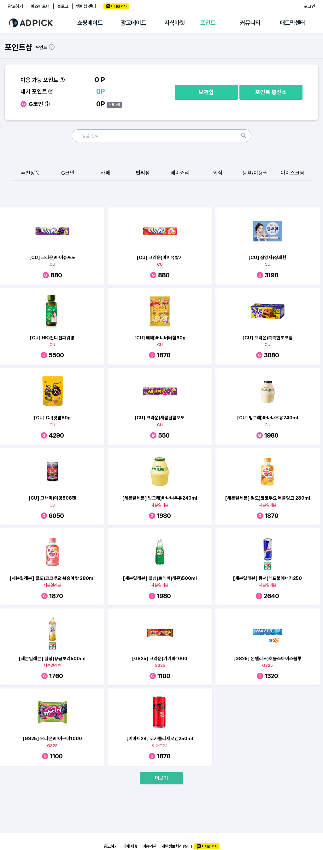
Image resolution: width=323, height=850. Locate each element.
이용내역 (114, 104)
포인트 (207, 22)
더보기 (161, 778)
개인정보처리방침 (175, 846)
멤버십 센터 (86, 6)
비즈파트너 (40, 6)
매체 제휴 (130, 846)
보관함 (206, 92)
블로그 (62, 6)
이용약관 (149, 846)
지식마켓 (174, 22)
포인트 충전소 (271, 92)
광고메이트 (133, 22)
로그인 (309, 6)
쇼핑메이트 (90, 22)
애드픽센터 (292, 22)
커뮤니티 (250, 22)
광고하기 (15, 6)
